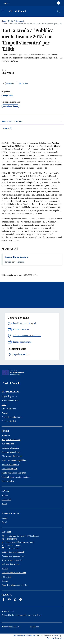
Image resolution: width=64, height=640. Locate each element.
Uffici (4, 405)
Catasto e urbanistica (10, 448)
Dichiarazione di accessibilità (14, 573)
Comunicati (18, 21)
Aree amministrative (10, 400)
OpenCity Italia (37, 635)
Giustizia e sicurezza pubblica (14, 460)
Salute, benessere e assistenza (14, 473)
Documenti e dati (9, 421)
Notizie (5, 495)
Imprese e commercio (10, 464)
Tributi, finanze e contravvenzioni (15, 477)
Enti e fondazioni (9, 409)
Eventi (4, 522)
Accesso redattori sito (54, 638)
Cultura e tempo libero (11, 452)
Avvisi (4, 504)
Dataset (5, 581)
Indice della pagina (32, 122)
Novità (9, 21)
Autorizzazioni (8, 444)
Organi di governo (9, 396)
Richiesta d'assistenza (10, 564)
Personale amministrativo (12, 417)
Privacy (5, 568)
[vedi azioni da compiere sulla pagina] (21, 83)
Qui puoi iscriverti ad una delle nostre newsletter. (22, 615)
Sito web (16, 635)
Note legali (6, 577)
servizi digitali (26, 635)
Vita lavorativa (8, 481)
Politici (4, 413)
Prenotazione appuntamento (13, 556)
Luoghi (4, 518)
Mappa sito (34, 627)
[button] (7, 3)
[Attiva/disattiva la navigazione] (2, 11)
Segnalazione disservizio (12, 560)
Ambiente (6, 435)
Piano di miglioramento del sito (15, 585)
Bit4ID (56, 635)
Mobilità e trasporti (9, 469)
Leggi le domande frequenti (13, 552)
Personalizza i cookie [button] (10, 627)
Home (4, 21)
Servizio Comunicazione (16, 257)
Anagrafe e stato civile (11, 440)
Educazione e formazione (12, 456)
